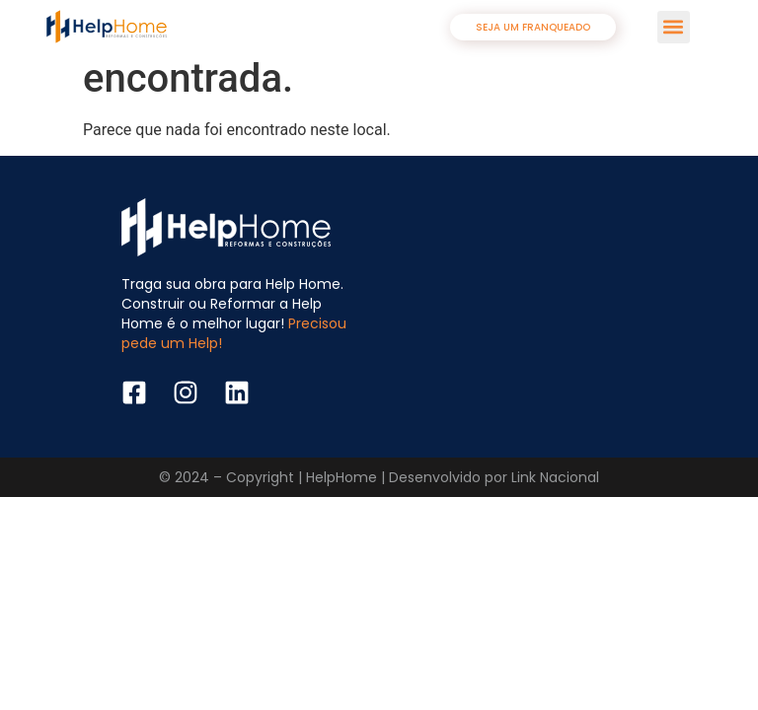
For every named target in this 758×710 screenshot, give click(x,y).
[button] (673, 27)
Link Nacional (555, 477)
